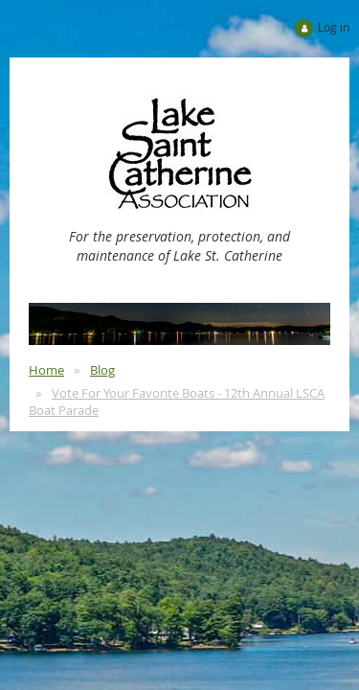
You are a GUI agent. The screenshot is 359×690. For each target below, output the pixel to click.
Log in (333, 26)
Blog (102, 370)
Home (46, 370)
